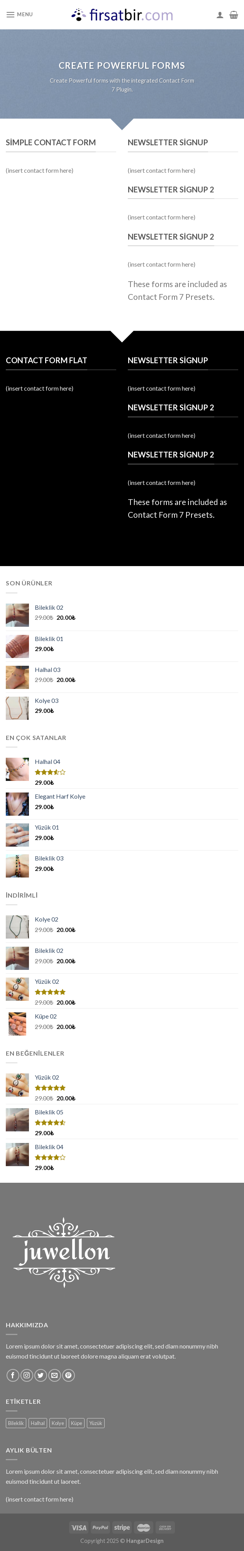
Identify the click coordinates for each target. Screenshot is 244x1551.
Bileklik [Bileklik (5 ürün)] (16, 1423)
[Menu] (19, 14)
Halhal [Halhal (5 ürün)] (38, 1423)
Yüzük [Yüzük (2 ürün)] (95, 1423)
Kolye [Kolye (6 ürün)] (58, 1423)
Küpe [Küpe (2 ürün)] (76, 1423)
